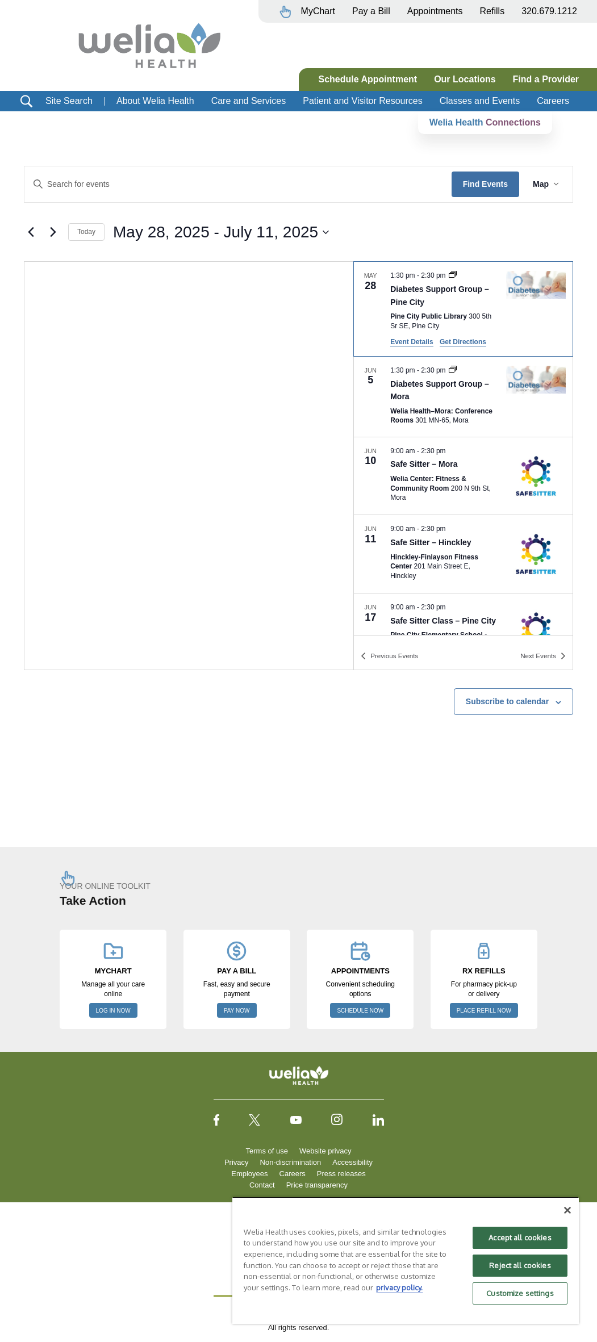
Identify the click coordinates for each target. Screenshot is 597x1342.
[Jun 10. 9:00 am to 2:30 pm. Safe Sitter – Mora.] (463, 476)
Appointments (435, 11)
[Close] (567, 1210)
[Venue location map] (188, 466)
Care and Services (248, 101)
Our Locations (464, 79)
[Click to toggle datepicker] (221, 232)
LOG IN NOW (113, 1010)
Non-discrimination (291, 1162)
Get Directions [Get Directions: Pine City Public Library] (463, 342)
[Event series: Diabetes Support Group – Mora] (453, 370)
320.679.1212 (549, 11)
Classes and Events (480, 101)
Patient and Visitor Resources (362, 101)
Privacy (236, 1162)
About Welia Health (155, 101)
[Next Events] (53, 232)
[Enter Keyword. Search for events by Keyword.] (238, 184)
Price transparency (317, 1185)
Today (86, 232)
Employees (249, 1173)
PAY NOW (237, 1010)
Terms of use (267, 1151)
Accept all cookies (520, 1237)
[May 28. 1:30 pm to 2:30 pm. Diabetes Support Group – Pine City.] (463, 309)
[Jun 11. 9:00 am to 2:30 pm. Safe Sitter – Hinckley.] (463, 554)
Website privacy (325, 1151)
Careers (553, 101)
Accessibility (352, 1162)
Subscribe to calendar (507, 701)
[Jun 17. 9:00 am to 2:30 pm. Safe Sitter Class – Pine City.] (463, 632)
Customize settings (519, 1293)
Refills (492, 11)
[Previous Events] (30, 232)
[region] (405, 1260)
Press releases (341, 1173)
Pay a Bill (371, 11)
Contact (262, 1185)
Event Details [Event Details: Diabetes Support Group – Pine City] (411, 342)
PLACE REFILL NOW (484, 1010)
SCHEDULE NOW (360, 1010)
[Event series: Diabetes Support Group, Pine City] (453, 275)
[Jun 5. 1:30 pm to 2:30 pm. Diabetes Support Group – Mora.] (463, 396)
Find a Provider (546, 79)
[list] (463, 448)
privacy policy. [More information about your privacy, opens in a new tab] (399, 1287)
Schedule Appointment (368, 79)
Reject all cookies (519, 1265)
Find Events (485, 184)
